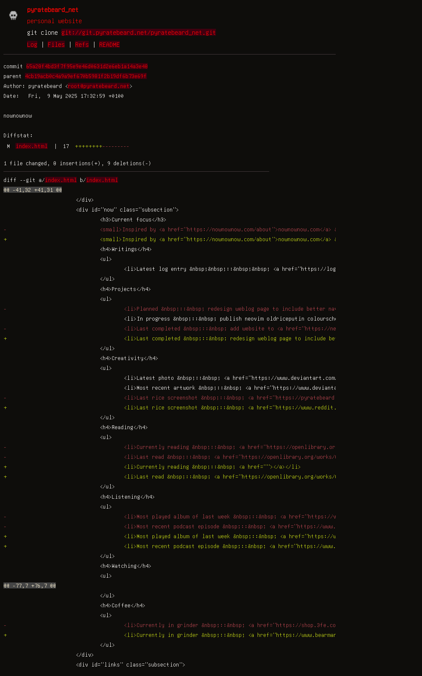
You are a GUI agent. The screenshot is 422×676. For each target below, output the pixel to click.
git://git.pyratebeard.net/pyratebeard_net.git (138, 32)
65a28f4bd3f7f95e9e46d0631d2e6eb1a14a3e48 (87, 66)
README (109, 44)
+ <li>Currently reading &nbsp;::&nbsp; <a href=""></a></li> (152, 467)
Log (32, 44)
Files (56, 44)
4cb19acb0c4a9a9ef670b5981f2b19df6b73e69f (86, 76)
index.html (31, 146)
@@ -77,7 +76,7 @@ (29, 585)
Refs (82, 44)
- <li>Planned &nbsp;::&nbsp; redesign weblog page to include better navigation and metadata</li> (209, 309)
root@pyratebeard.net (99, 86)
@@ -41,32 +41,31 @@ (32, 190)
